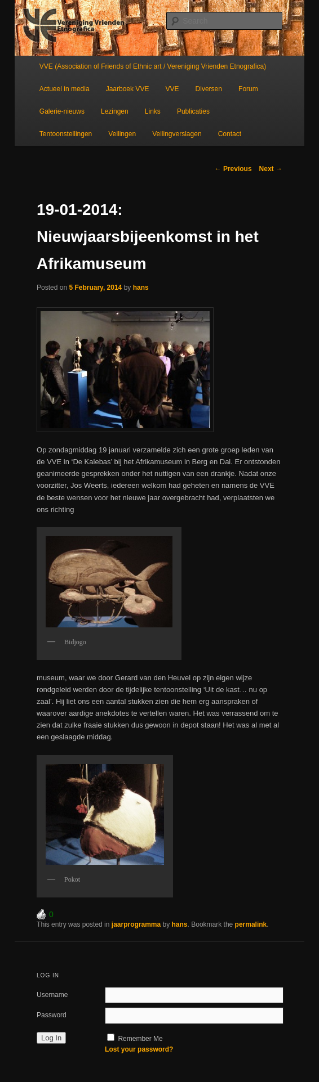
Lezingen (115, 111)
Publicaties (193, 111)
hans (141, 287)
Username (52, 995)
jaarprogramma (136, 924)
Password (52, 1015)
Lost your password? (139, 1049)
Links (153, 111)
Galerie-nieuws (62, 111)
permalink (251, 924)
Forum (248, 89)
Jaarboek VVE (127, 89)
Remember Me (140, 1039)
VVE (172, 89)
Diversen (209, 89)
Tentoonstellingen (65, 134)
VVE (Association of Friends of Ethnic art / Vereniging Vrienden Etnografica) (152, 66)
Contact (229, 134)
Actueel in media (64, 89)
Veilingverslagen (176, 134)
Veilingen (122, 134)
